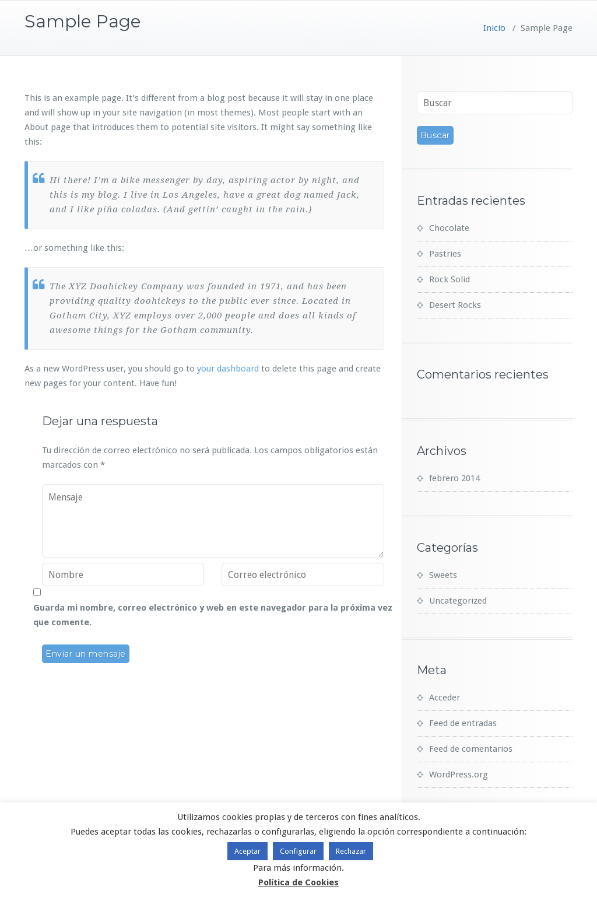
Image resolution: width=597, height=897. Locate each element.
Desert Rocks (455, 305)
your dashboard (228, 368)
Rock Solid (449, 279)
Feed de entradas (463, 723)
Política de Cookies (298, 882)
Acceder (444, 697)
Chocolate (449, 228)
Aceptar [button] (247, 851)
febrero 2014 (454, 478)
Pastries (445, 253)
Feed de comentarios (470, 749)
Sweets (443, 575)
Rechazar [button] (351, 851)
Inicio (494, 28)
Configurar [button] (298, 851)
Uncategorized (458, 600)
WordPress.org (458, 774)
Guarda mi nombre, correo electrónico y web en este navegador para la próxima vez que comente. (212, 615)
